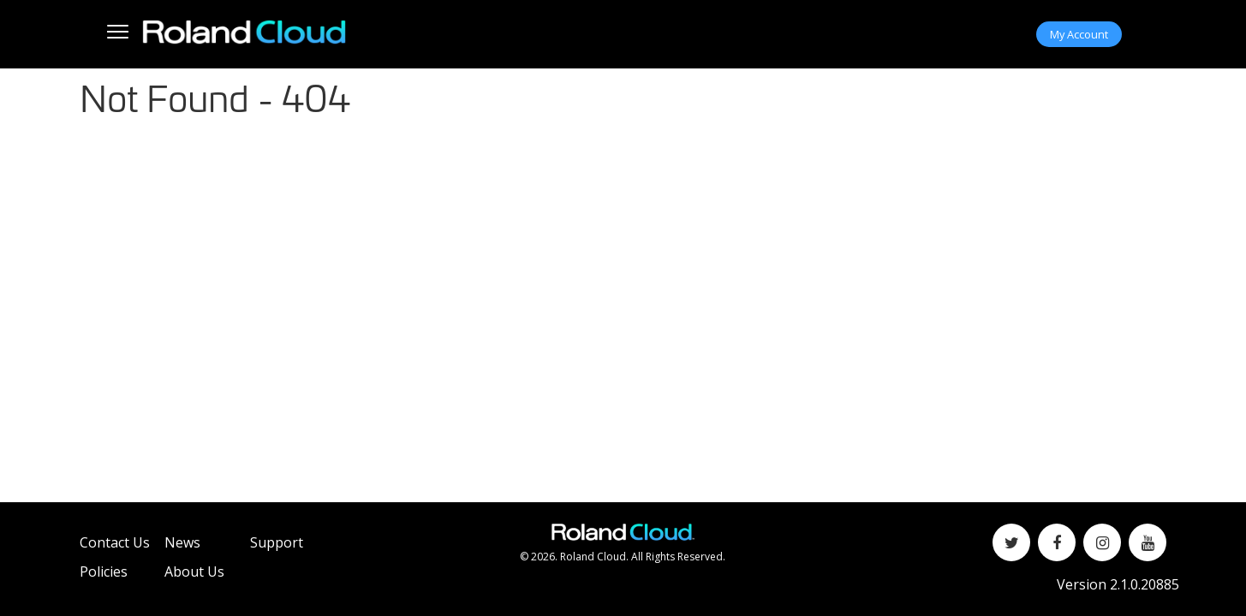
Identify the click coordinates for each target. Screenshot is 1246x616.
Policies (104, 571)
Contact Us (115, 542)
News (182, 542)
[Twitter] (1011, 542)
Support (276, 542)
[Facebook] (1057, 542)
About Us (194, 571)
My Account (1079, 34)
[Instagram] (1102, 542)
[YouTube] (1147, 542)
